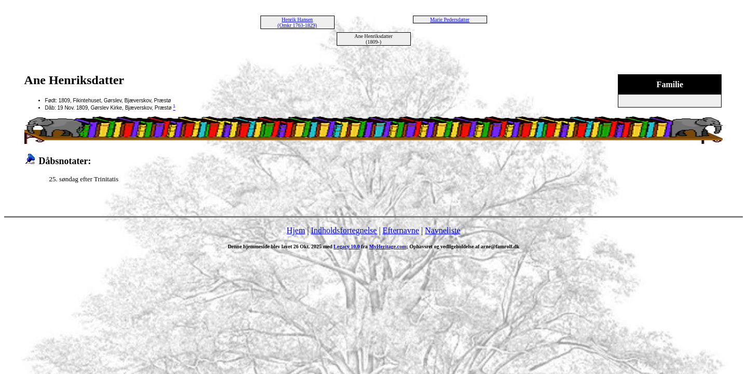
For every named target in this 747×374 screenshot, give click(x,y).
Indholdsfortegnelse (344, 230)
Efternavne (401, 230)
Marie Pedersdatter (449, 19)
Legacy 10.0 (347, 246)
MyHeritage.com (387, 246)
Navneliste (442, 230)
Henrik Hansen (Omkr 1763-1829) (297, 22)
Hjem (296, 230)
